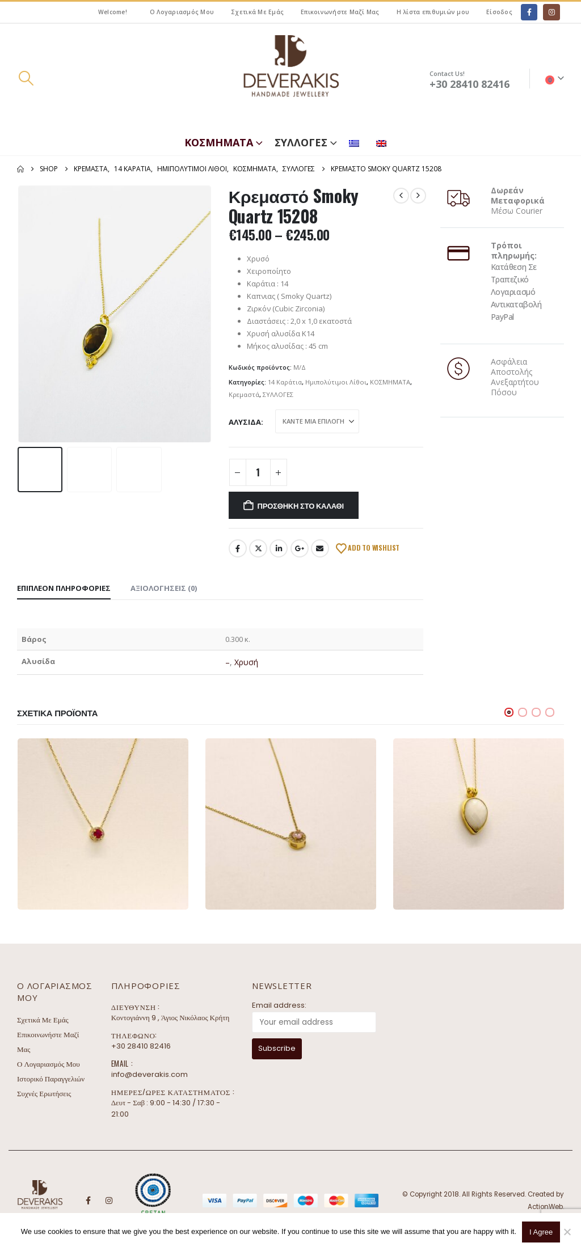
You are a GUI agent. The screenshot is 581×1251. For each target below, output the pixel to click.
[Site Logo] (290, 78)
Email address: (279, 1005)
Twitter (258, 548)
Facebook (238, 548)
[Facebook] (529, 12)
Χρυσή (246, 662)
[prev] (401, 196)
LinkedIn (279, 548)
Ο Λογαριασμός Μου (182, 12)
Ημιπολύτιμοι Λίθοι (336, 382)
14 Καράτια (285, 382)
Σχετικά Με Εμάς (257, 12)
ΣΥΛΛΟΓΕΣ (301, 142)
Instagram (108, 1200)
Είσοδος (499, 12)
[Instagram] (551, 12)
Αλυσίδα (245, 422)
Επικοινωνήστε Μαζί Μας (340, 12)
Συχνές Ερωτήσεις (44, 1093)
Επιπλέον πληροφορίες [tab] (64, 588)
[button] (26, 78)
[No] (566, 1231)
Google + (299, 548)
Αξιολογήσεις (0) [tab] (163, 588)
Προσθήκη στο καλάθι (301, 505)
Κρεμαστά (244, 394)
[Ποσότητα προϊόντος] (258, 472)
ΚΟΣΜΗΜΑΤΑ (218, 142)
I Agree (541, 1232)
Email (320, 548)
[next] (418, 196)
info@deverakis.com (149, 1074)
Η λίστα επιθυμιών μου (433, 12)
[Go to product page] (103, 823)
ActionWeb (545, 1206)
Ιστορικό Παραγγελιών (51, 1079)
